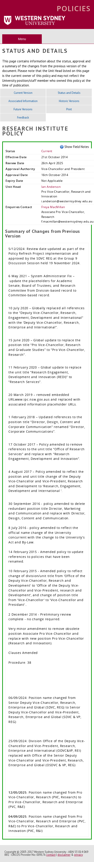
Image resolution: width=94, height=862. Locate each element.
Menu (22, 39)
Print (69, 109)
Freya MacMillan (53, 207)
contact (51, 855)
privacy (78, 855)
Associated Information (23, 101)
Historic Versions (69, 101)
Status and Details (69, 93)
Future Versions (23, 109)
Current (47, 151)
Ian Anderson (51, 187)
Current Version (23, 93)
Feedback (23, 117)
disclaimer (64, 855)
